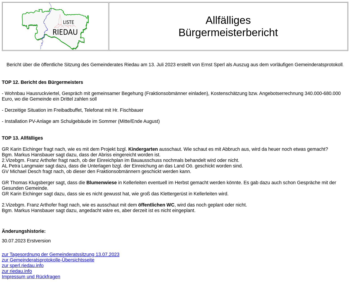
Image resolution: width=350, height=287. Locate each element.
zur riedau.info (17, 271)
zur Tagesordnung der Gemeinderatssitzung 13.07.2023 (60, 254)
